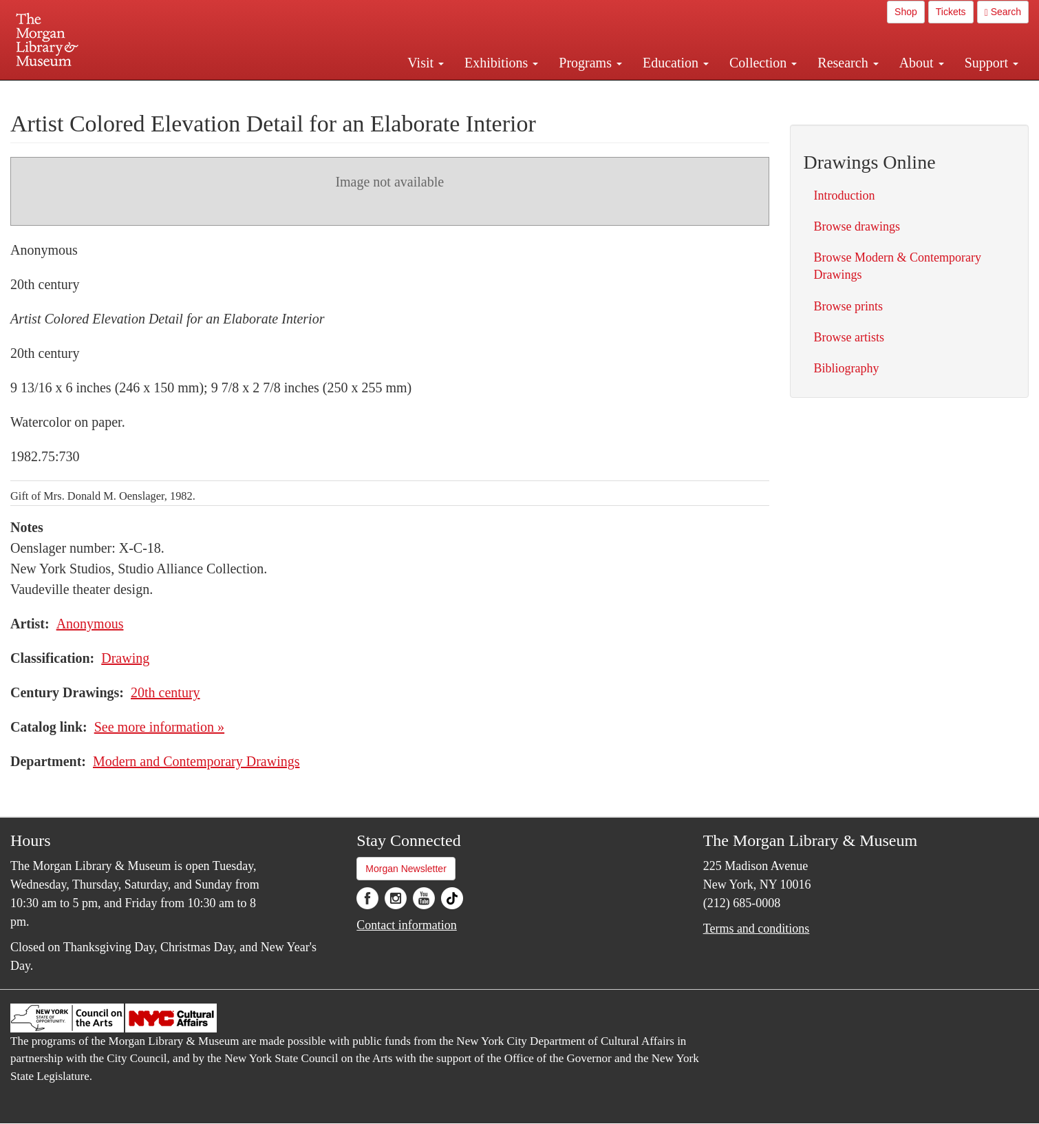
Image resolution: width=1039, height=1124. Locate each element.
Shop (906, 11)
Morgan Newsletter (406, 868)
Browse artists (849, 337)
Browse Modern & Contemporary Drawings (897, 266)
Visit (425, 62)
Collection (763, 62)
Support (991, 62)
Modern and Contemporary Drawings (196, 761)
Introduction (844, 195)
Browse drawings (857, 226)
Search (1003, 12)
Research (847, 62)
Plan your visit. (356, 92)
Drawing (125, 658)
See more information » (159, 726)
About (921, 62)
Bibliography (846, 368)
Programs (590, 62)
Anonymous (90, 623)
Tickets (951, 11)
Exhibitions (501, 62)
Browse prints (848, 306)
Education (676, 62)
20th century (165, 692)
